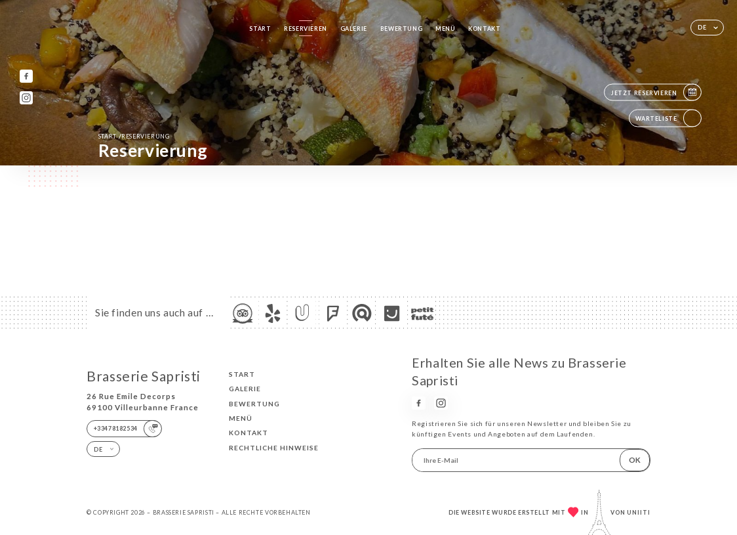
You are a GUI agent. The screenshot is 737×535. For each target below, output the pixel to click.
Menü (445, 28)
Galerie (353, 28)
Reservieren (305, 28)
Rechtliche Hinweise (274, 448)
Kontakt (484, 28)
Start (260, 28)
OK (635, 460)
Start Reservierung (134, 136)
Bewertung (401, 28)
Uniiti (638, 512)
